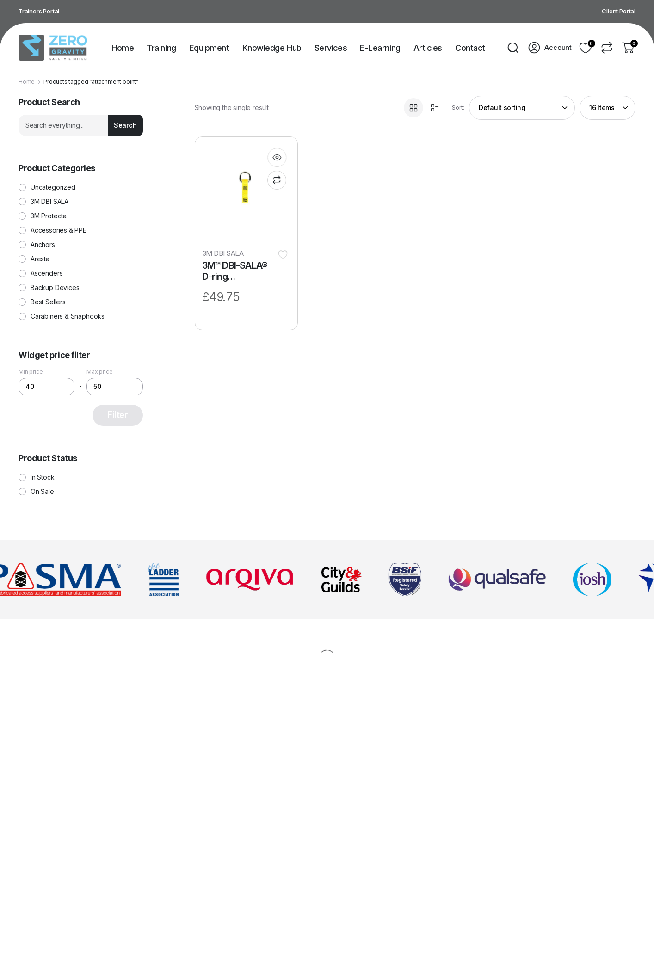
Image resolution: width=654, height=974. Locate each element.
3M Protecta (49, 216)
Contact (470, 48)
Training (161, 48)
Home (122, 48)
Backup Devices (55, 287)
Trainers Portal (39, 11)
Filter (117, 415)
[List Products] (434, 107)
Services (331, 48)
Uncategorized (53, 187)
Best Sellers (48, 302)
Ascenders (46, 273)
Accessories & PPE (58, 230)
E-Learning (380, 48)
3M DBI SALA (223, 253)
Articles (427, 48)
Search (125, 125)
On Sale (42, 491)
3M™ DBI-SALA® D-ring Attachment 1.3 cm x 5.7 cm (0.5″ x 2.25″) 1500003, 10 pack (238, 271)
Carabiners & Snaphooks (68, 316)
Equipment (209, 48)
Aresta (40, 259)
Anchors (43, 244)
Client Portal (618, 11)
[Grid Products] (413, 107)
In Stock (43, 477)
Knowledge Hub (272, 48)
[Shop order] (522, 108)
